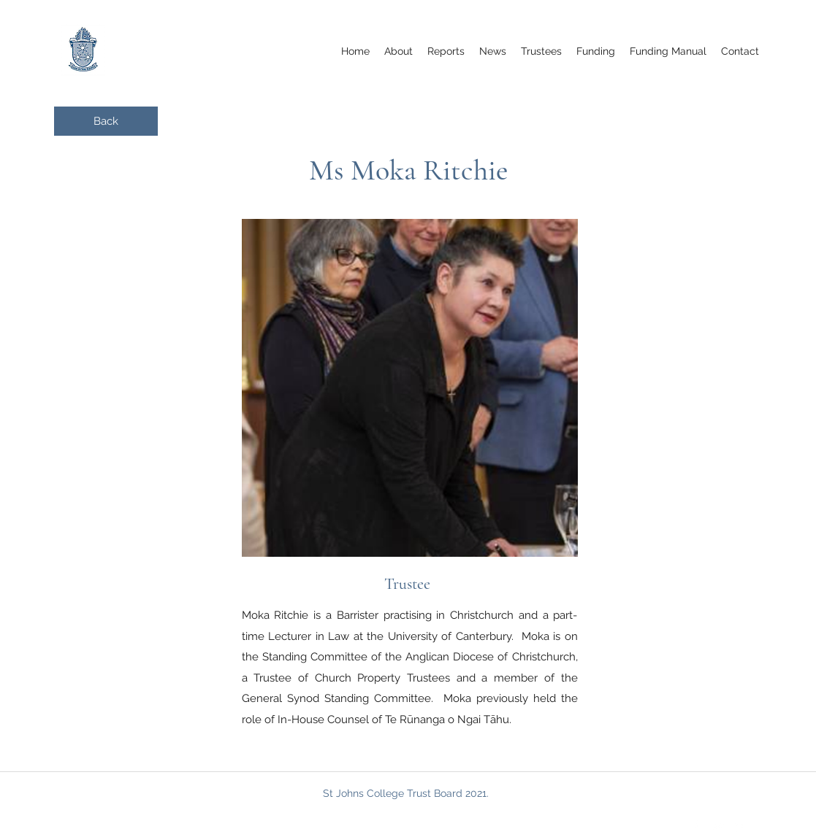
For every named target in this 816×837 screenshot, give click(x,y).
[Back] (106, 121)
